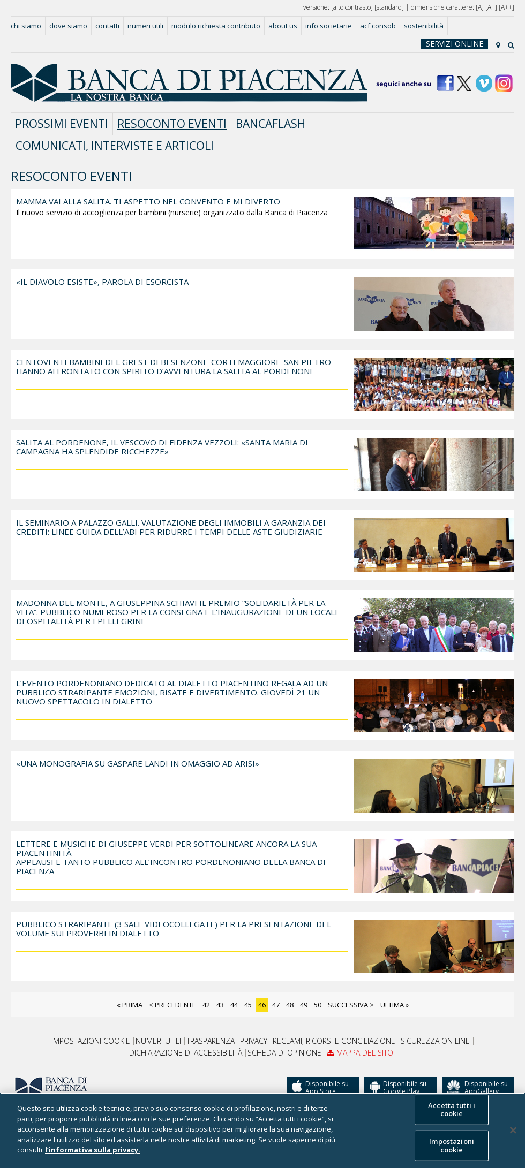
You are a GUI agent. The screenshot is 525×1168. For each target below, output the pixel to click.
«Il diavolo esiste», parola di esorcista (102, 281)
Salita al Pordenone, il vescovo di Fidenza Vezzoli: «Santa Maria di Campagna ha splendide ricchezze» (162, 447)
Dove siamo (68, 26)
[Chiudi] (513, 1130)
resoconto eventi (172, 123)
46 (262, 1005)
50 (317, 1005)
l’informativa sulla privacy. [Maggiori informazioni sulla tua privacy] (92, 1150)
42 (206, 1005)
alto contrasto (352, 7)
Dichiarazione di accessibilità (185, 1053)
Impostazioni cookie (90, 1041)
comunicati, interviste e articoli (115, 145)
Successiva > (351, 1005)
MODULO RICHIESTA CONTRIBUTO (215, 26)
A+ (491, 7)
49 (304, 1005)
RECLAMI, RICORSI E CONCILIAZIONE (334, 1041)
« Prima (129, 1005)
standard (389, 7)
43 (220, 1005)
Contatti (107, 26)
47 (276, 1005)
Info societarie (328, 26)
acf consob (378, 26)
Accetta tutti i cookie (451, 1109)
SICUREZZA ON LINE (435, 1041)
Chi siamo (26, 26)
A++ (506, 7)
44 (234, 1005)
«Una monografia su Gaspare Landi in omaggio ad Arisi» (137, 763)
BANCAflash (270, 123)
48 (290, 1005)
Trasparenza (210, 1041)
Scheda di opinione (284, 1053)
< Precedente (172, 1005)
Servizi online (454, 44)
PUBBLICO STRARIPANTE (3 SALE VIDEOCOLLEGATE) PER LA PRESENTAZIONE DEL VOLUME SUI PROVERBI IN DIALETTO (173, 928)
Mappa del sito (360, 1053)
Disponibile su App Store (320, 1087)
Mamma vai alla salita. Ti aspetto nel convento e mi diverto (148, 201)
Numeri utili (145, 26)
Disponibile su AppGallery (477, 1087)
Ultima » (394, 1005)
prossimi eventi (61, 123)
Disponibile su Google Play (398, 1087)
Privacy (253, 1041)
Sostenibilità (424, 26)
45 (248, 1005)
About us (282, 26)
